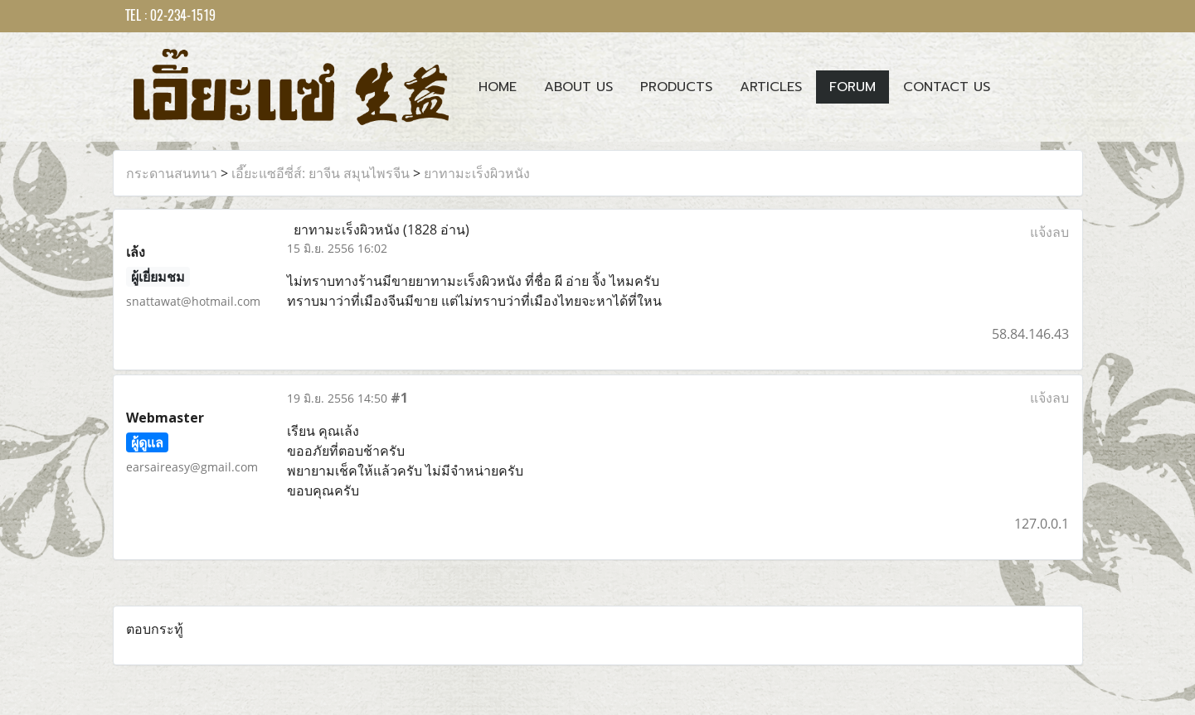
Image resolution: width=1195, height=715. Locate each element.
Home (497, 87)
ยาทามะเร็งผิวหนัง (477, 173)
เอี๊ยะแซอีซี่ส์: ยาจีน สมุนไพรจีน (320, 173)
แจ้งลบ (1049, 232)
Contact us (946, 87)
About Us (578, 87)
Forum (852, 87)
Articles (771, 87)
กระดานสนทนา (171, 173)
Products (676, 87)
